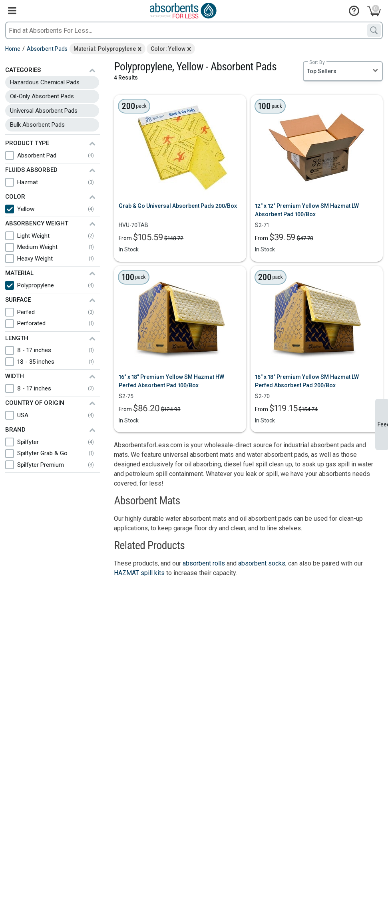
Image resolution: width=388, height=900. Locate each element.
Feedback (383, 424)
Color (15, 196)
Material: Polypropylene (105, 49)
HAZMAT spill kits (139, 573)
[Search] (374, 30)
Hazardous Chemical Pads (45, 82)
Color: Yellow (168, 49)
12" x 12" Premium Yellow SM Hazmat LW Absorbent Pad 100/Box (307, 210)
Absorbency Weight (36, 223)
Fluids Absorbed (31, 169)
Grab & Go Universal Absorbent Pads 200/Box (178, 206)
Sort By (317, 62)
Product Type (27, 143)
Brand (15, 429)
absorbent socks (261, 563)
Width (14, 376)
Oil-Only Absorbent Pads (42, 96)
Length (16, 338)
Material (19, 273)
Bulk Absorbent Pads (37, 124)
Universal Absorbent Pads (44, 110)
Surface (18, 299)
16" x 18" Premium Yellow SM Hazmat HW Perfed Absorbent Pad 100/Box (171, 381)
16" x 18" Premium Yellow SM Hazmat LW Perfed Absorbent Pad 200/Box (307, 381)
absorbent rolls (204, 563)
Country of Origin (34, 402)
